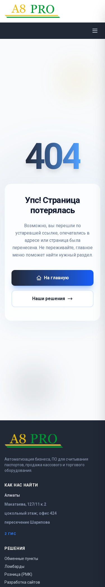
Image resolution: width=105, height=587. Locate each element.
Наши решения (52, 299)
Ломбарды (14, 566)
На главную (52, 278)
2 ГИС (10, 534)
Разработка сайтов (22, 582)
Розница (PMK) (18, 574)
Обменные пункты (21, 558)
